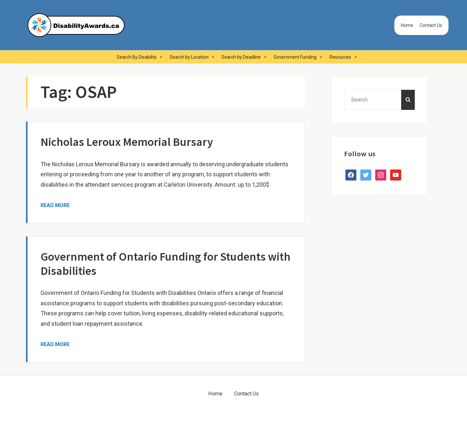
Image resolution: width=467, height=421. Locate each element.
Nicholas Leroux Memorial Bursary (127, 141)
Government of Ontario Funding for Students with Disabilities (166, 263)
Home (407, 25)
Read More (55, 205)
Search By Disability (140, 57)
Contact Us (431, 25)
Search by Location (192, 57)
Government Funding (298, 57)
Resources (343, 57)
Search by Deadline (244, 57)
